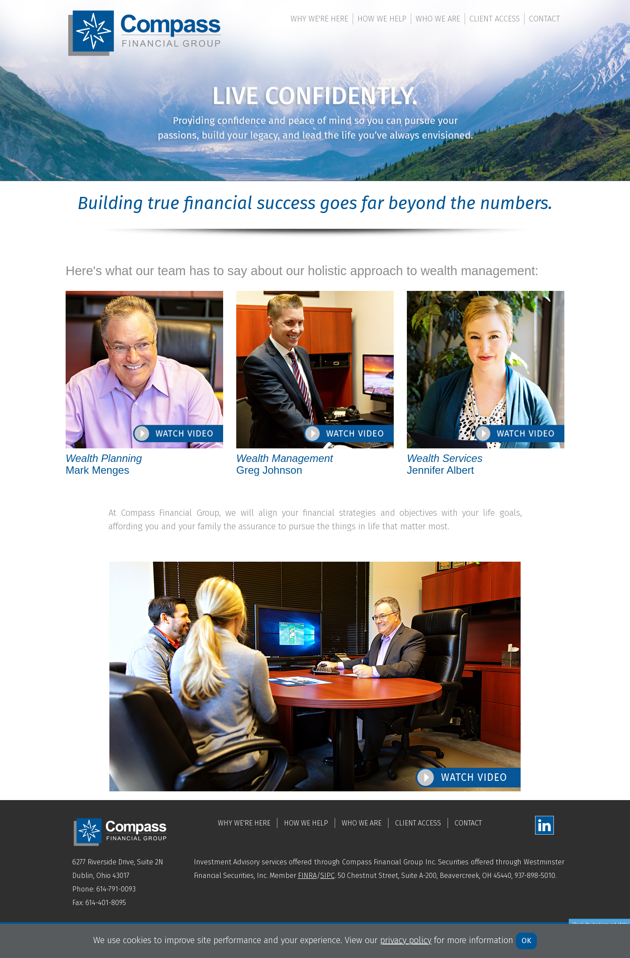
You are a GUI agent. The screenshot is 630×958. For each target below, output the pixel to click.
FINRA (307, 875)
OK (526, 940)
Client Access (494, 19)
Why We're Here (319, 19)
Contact (544, 19)
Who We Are (438, 19)
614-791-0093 (116, 889)
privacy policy (405, 940)
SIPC (327, 875)
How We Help (381, 19)
